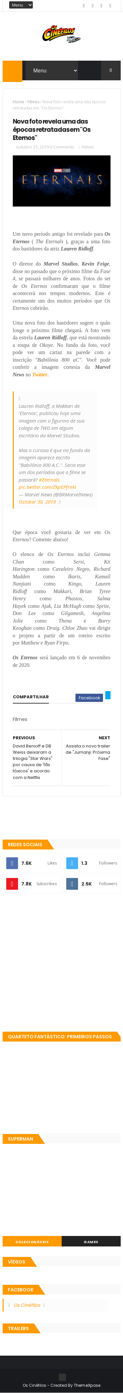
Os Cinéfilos (26, 1305)
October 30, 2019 (37, 501)
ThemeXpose (87, 1385)
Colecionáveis (32, 1241)
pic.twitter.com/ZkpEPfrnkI (47, 487)
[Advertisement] (61, 963)
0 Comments (62, 147)
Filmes (33, 102)
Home (18, 102)
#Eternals (49, 479)
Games (91, 1241)
